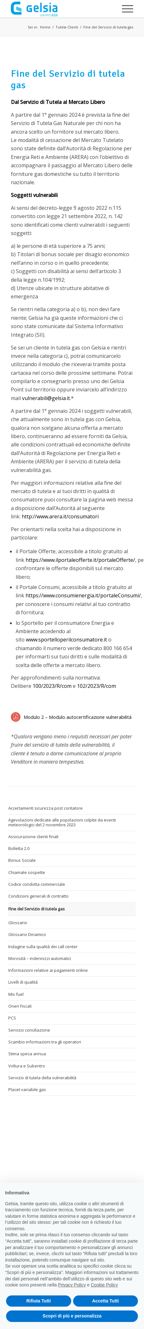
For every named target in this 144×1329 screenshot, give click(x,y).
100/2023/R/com (52, 685)
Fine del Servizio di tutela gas (108, 27)
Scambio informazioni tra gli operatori (44, 1042)
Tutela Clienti (67, 27)
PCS (12, 1018)
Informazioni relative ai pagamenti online (48, 970)
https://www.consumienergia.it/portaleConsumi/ (83, 595)
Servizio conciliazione (29, 1030)
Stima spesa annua (27, 1054)
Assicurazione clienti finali (33, 836)
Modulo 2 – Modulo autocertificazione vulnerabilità (78, 717)
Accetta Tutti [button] (105, 1300)
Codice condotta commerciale (36, 884)
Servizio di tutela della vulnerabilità (42, 1078)
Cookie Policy (104, 1284)
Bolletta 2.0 (18, 848)
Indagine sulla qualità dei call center (43, 946)
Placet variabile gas (27, 1089)
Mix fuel (16, 994)
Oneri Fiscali (20, 1006)
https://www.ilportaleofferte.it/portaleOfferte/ (80, 559)
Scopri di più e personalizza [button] (71, 1315)
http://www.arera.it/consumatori (60, 516)
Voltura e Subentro (26, 1066)
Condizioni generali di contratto (38, 896)
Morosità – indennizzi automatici (39, 958)
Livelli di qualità (23, 982)
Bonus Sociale (22, 860)
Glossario (17, 922)
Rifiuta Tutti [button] (38, 1300)
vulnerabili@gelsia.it (46, 398)
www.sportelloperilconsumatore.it (66, 639)
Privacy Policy (72, 1284)
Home (45, 27)
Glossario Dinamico (27, 934)
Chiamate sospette (26, 872)
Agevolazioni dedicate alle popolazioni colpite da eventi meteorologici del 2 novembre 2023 (62, 822)
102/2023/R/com (96, 685)
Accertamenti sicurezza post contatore (45, 808)
